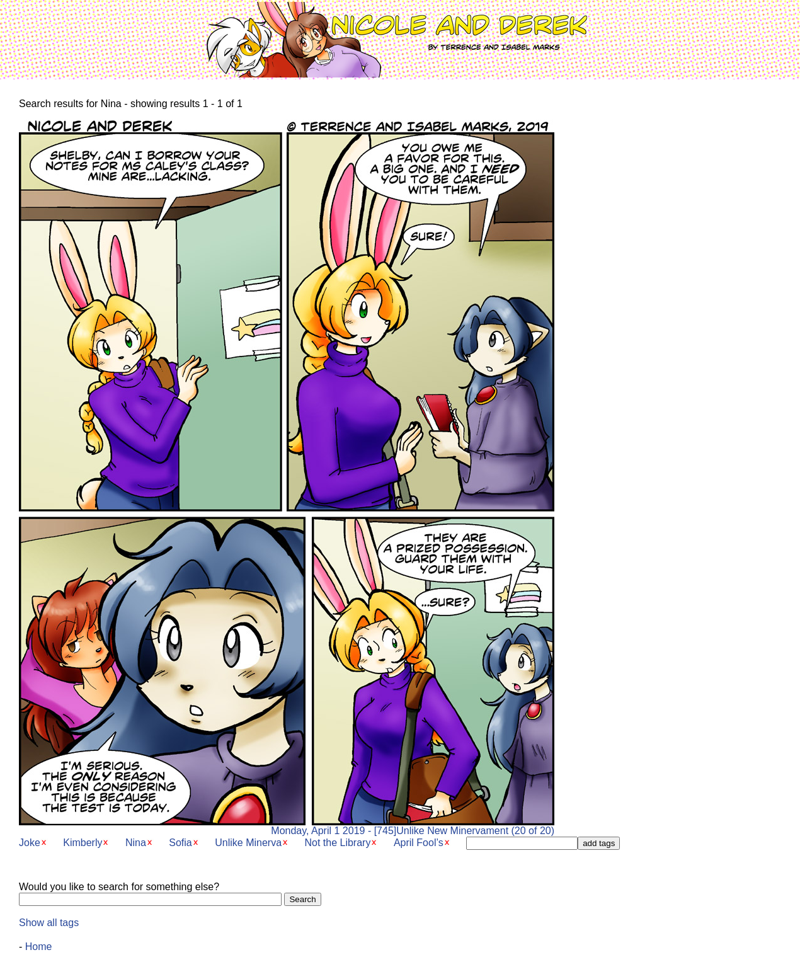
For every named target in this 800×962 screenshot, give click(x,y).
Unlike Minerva (248, 842)
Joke (29, 842)
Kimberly (82, 842)
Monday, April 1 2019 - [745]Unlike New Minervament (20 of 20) (286, 826)
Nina (135, 842)
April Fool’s (418, 842)
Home (38, 946)
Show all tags (49, 922)
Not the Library (337, 842)
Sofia (180, 842)
